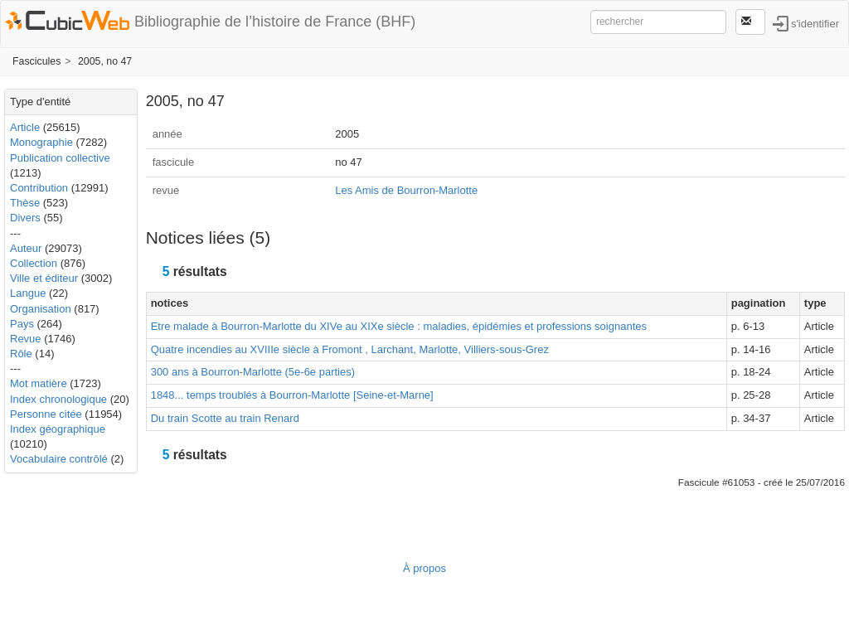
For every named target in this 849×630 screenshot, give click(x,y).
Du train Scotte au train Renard (225, 418)
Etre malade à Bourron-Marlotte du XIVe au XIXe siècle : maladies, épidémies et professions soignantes (399, 326)
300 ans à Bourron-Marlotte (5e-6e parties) (253, 372)
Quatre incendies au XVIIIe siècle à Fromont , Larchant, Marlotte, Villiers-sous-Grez (350, 349)
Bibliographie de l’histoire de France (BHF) (274, 21)
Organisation (40, 309)
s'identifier (815, 23)
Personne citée (46, 414)
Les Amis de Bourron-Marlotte (406, 190)
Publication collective (60, 158)
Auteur (25, 248)
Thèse (25, 202)
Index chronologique (58, 399)
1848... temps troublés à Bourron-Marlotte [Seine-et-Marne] (292, 395)
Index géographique (57, 429)
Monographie (41, 142)
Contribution (39, 188)
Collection (33, 263)
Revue (25, 338)
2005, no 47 (105, 61)
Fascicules (36, 61)
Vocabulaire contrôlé (59, 459)
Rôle (21, 353)
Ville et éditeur (45, 278)
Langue (28, 293)
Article (25, 127)
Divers (25, 217)
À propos (424, 568)
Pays (22, 323)
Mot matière (38, 383)
